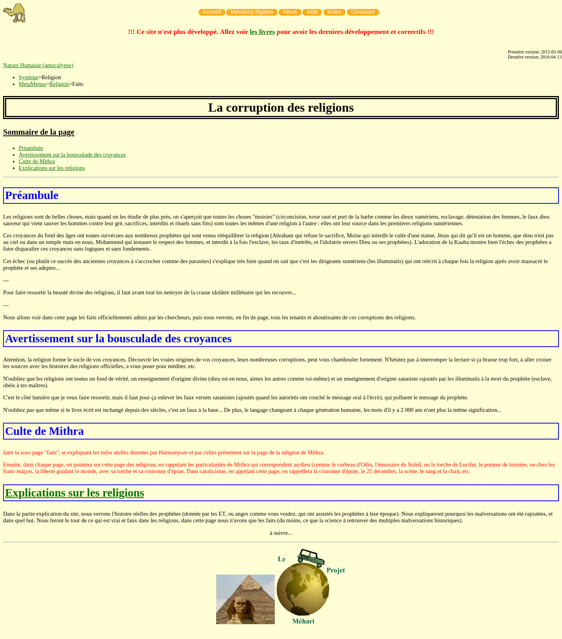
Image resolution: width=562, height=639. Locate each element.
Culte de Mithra (37, 161)
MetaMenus (32, 84)
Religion (59, 84)
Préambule (31, 148)
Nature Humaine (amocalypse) (38, 65)
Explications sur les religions (52, 168)
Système (28, 77)
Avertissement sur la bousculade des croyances (72, 154)
